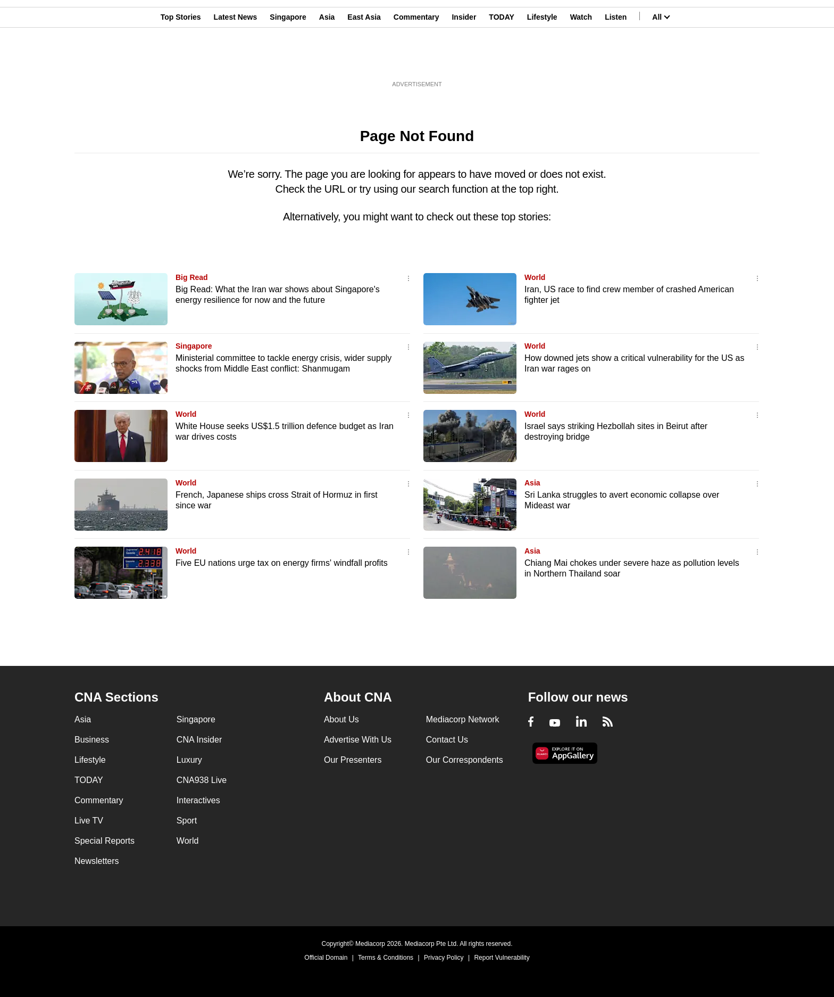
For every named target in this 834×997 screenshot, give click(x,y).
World (534, 277)
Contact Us (447, 739)
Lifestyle (542, 60)
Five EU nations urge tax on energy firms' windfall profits (282, 562)
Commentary (416, 60)
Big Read (192, 277)
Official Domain (325, 957)
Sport (187, 820)
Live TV (88, 820)
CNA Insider (199, 739)
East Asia (364, 60)
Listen (616, 60)
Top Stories (181, 60)
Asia (327, 60)
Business (91, 739)
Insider (464, 60)
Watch (581, 60)
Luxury (189, 759)
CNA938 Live (202, 780)
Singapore (288, 60)
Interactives (198, 800)
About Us (341, 719)
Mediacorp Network (462, 719)
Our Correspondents (464, 759)
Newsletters (96, 861)
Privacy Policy (444, 957)
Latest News (235, 60)
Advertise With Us (357, 739)
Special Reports (104, 840)
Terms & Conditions (385, 957)
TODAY (501, 60)
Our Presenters (352, 759)
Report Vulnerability (501, 957)
